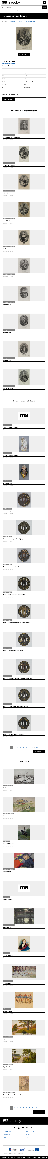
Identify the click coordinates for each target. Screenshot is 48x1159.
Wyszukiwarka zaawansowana (24, 10)
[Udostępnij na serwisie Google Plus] (9, 65)
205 (37, 747)
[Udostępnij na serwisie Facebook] (12, 65)
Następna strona (39, 751)
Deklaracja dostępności (31, 1131)
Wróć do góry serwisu (31, 1141)
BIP (5, 1138)
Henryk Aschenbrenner (10, 61)
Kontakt (27, 1138)
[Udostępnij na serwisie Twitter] (10, 65)
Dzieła (20, 21)
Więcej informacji (8, 99)
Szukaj (44, 7)
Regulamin (28, 1134)
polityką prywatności (41, 1157)
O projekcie (6, 1141)
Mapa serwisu (7, 1134)
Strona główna (12, 21)
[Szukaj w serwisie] (21, 7)
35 (36, 1108)
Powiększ (24, 54)
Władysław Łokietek (30, 21)
